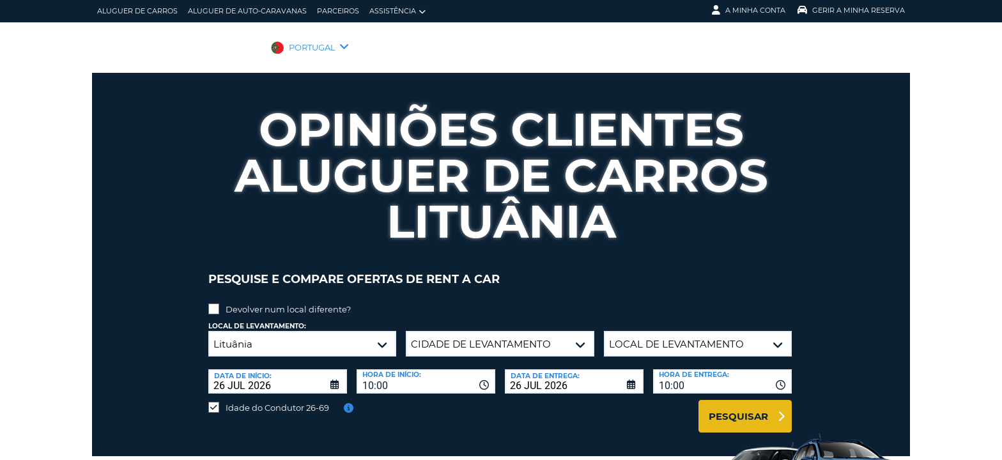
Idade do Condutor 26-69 (277, 398)
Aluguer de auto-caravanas (247, 10)
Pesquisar (738, 407)
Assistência (397, 11)
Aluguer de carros (137, 10)
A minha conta (748, 10)
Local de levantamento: (257, 316)
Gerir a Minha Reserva (851, 10)
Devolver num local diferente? (288, 300)
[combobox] (426, 372)
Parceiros (338, 10)
